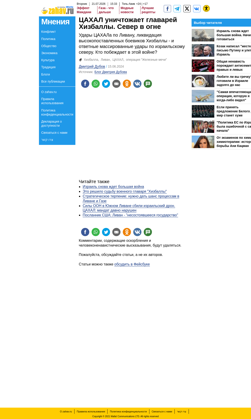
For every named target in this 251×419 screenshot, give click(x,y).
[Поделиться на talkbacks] (148, 84)
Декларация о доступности (51, 123)
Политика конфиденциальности (57, 112)
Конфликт (48, 31)
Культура (47, 60)
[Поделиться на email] (117, 84)
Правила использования (52, 101)
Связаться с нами (54, 132)
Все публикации (53, 81)
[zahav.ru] (167, 8)
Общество (48, 46)
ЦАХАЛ (118, 59)
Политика (48, 39)
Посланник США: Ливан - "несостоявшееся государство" (130, 215)
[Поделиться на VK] (137, 84)
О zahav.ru (48, 92)
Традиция (48, 67)
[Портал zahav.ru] (196, 8)
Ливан (105, 59)
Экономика (49, 53)
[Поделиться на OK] (127, 84)
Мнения (55, 21)
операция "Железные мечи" (146, 59)
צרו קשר (47, 139)
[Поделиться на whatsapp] (96, 84)
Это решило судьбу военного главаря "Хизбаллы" (125, 191)
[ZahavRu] (187, 8)
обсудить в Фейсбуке (132, 264)
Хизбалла (91, 59)
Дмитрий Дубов (92, 66)
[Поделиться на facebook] (85, 84)
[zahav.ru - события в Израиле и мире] (177, 8)
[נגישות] (206, 8)
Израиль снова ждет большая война (113, 187)
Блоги (45, 74)
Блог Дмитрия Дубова (111, 72)
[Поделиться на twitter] (106, 84)
